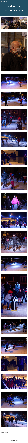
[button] (1, 1)
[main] (14, 7)
